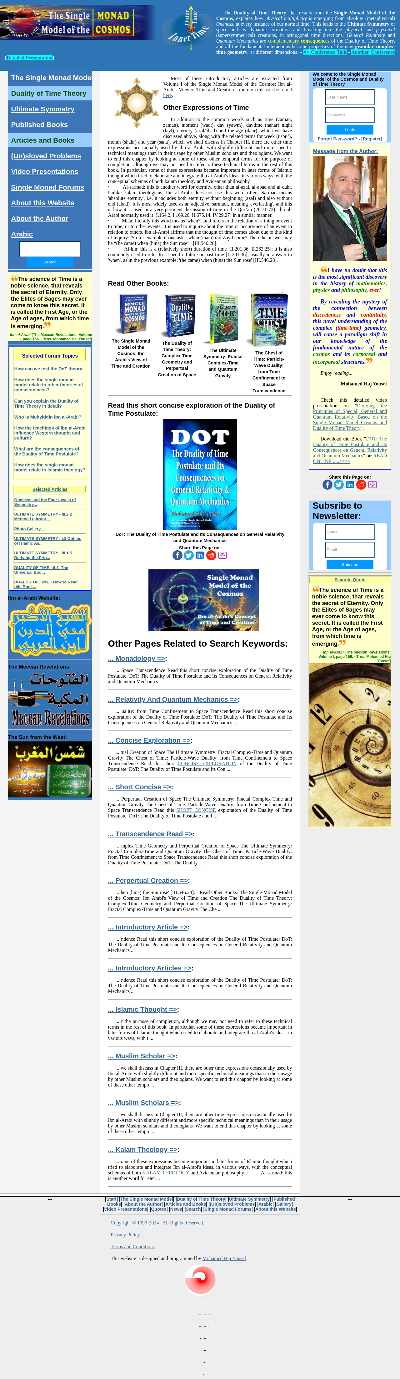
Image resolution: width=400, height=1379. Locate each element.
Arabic (22, 234)
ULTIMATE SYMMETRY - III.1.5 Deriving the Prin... (43, 555)
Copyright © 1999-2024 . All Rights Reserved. (157, 1222)
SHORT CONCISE (196, 810)
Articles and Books (43, 140)
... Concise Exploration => (149, 740)
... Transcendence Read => (150, 834)
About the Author (39, 218)
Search (193, 1209)
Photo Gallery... (29, 529)
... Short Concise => (139, 787)
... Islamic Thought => (142, 1009)
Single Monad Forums (47, 187)
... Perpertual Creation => (148, 880)
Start (111, 1199)
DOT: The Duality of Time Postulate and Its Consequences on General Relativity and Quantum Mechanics (350, 447)
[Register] (371, 138)
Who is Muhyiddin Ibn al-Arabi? (48, 417)
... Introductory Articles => (150, 968)
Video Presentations (44, 172)
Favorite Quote (350, 579)
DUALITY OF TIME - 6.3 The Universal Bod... (41, 570)
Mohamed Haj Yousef (224, 1258)
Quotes (159, 1209)
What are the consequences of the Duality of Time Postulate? (46, 451)
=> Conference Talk (324, 52)
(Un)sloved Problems (46, 156)
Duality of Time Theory (49, 93)
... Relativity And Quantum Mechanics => (173, 699)
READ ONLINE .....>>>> (350, 458)
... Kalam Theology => (143, 1149)
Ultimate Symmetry (43, 109)
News (176, 1209)
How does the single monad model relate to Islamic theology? (50, 467)
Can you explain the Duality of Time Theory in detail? (46, 404)
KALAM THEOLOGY (165, 1172)
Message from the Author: (345, 151)
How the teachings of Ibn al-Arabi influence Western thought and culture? (50, 432)
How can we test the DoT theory (48, 368)
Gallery (284, 1204)
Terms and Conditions (133, 1246)
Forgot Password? (337, 138)
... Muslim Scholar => (141, 1056)
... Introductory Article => (148, 927)
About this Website (42, 203)
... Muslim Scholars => (143, 1103)
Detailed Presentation (29, 57)
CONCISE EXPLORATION (207, 763)
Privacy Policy (125, 1234)
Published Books (39, 125)
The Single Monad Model (52, 78)
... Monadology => (136, 658)
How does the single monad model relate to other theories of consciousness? (48, 384)
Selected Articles (50, 489)
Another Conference (373, 52)
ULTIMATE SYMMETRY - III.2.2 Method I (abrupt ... (43, 516)
